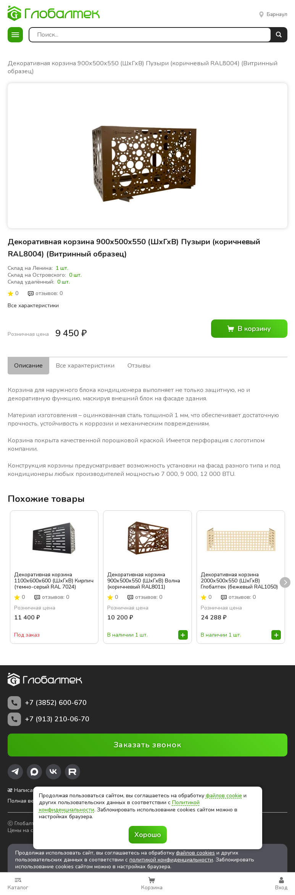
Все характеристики (33, 305)
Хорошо (147, 834)
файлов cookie (224, 795)
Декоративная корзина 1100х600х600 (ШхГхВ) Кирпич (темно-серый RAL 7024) (53, 577)
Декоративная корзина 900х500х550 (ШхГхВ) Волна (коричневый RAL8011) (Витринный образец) (143, 577)
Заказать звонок (147, 741)
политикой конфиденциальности (171, 856)
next (285, 578)
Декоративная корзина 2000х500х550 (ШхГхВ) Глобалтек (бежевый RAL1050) (239, 577)
